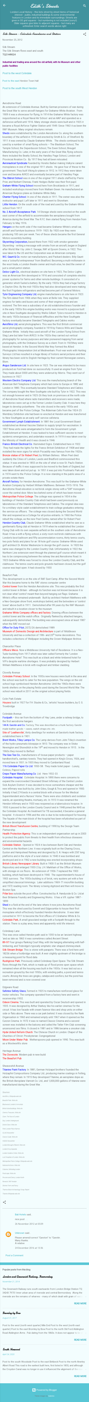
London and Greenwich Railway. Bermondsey (27, 1277)
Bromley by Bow (11, 1313)
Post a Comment (14, 1255)
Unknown (19, 1233)
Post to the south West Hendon (20, 88)
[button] (84, 34)
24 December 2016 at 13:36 (29, 1248)
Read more (80, 1303)
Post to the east (11, 80)
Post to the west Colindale (17, 73)
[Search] (84, 6)
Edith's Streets (44, 6)
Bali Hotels (20, 1214)
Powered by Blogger (44, 1390)
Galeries (51, 1396)
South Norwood (11, 1349)
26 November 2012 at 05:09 (29, 1224)
